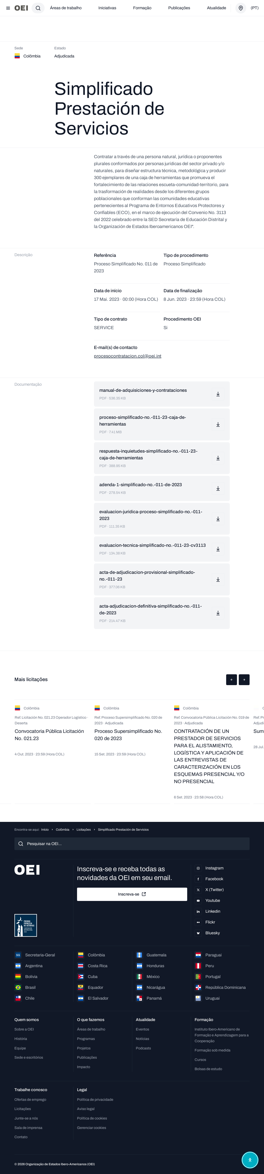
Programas (86, 1039)
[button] (231, 679)
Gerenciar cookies (91, 1128)
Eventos (142, 1029)
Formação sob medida (212, 1050)
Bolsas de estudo (208, 1069)
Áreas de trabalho (66, 8)
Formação (142, 8)
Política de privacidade (95, 1099)
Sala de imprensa (28, 1128)
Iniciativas (107, 8)
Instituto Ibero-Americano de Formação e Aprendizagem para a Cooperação (222, 1035)
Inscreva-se (132, 894)
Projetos (84, 1048)
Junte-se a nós (26, 1118)
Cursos (200, 1060)
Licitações (84, 829)
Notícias (142, 1039)
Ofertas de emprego (30, 1099)
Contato (20, 1137)
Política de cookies (92, 1118)
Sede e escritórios (28, 1057)
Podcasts (143, 1048)
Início (45, 829)
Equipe (20, 1048)
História (20, 1039)
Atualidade (216, 8)
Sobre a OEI (24, 1029)
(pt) (255, 8)
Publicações (179, 8)
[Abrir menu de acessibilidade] (250, 1160)
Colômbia (62, 829)
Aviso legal (86, 1109)
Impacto (83, 1067)
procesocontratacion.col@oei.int (127, 355)
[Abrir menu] (8, 8)
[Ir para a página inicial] (21, 8)
